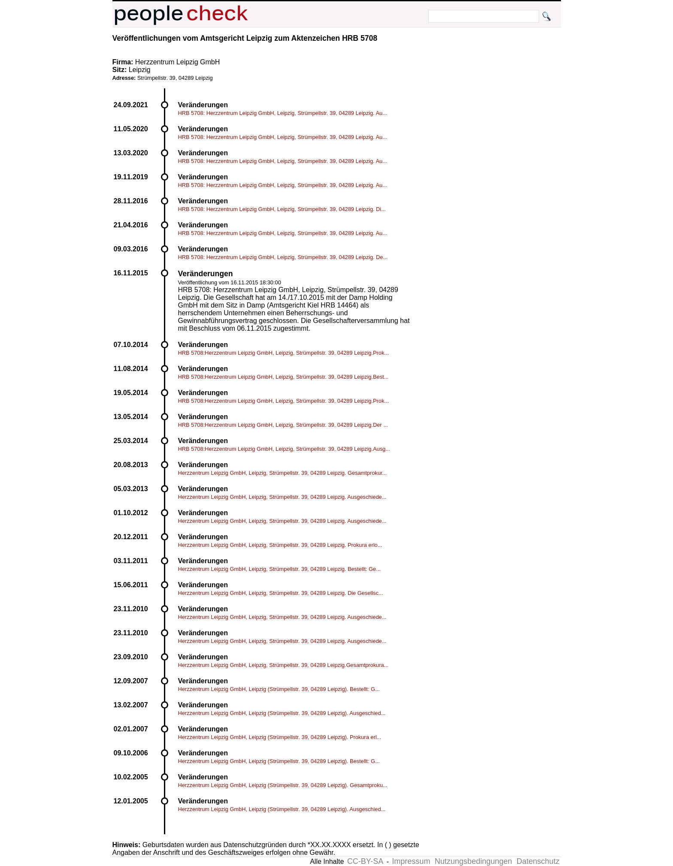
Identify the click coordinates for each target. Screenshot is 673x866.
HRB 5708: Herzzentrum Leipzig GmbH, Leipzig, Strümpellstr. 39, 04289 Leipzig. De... (283, 257)
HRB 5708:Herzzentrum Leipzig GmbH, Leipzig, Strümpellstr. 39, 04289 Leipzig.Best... (283, 377)
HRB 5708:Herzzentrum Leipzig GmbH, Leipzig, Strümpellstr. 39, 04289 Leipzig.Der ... (283, 425)
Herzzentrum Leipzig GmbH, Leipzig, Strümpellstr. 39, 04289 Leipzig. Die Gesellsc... (280, 593)
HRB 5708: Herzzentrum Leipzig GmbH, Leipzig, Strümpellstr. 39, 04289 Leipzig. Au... (282, 113)
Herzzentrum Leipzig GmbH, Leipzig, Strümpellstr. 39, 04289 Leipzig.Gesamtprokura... (283, 665)
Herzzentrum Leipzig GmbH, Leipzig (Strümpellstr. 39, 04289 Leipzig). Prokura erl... (280, 737)
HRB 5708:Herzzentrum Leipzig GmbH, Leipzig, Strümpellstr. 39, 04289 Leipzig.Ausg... (284, 449)
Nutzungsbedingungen (473, 861)
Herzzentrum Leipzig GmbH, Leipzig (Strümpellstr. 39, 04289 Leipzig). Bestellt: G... (279, 689)
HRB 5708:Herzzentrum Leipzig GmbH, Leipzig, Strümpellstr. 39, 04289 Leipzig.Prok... (283, 353)
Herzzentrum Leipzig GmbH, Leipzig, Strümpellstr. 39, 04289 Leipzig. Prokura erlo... (280, 545)
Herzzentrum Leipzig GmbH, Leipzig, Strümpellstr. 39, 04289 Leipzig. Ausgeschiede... (282, 497)
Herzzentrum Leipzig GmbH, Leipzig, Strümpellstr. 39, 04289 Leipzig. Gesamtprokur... (282, 473)
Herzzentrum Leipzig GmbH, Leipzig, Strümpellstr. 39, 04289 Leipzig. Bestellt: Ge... (279, 569)
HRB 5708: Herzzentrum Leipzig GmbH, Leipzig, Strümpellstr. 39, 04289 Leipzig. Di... (282, 209)
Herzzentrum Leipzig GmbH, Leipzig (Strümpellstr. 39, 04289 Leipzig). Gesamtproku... (283, 785)
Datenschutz (537, 861)
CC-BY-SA (365, 861)
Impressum (411, 861)
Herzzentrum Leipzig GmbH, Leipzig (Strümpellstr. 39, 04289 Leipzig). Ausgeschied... (282, 713)
